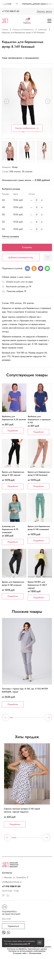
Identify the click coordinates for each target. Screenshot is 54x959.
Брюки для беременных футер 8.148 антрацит (13, 583)
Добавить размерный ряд (20, 257)
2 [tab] (14, 718)
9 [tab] (34, 718)
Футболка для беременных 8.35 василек (14, 418)
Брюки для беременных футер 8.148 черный (13, 473)
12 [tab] (42, 718)
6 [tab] (25, 718)
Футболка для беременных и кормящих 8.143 (39, 418)
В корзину (27, 247)
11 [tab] (39, 718)
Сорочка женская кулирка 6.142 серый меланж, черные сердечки (22, 810)
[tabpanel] (27, 662)
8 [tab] (31, 718)
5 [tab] (22, 718)
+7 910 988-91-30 (10, 11)
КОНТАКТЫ (7, 872)
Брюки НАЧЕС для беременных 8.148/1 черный (37, 583)
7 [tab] (28, 718)
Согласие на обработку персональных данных (27, 949)
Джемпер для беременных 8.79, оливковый (10, 528)
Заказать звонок (44, 11)
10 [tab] (37, 718)
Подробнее (13, 430)
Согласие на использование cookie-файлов (27, 951)
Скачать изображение (27, 128)
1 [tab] (11, 718)
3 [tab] (17, 718)
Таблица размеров (10, 236)
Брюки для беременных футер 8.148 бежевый (39, 473)
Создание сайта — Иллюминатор (27, 953)
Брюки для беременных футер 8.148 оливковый (39, 528)
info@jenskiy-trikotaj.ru (11, 881)
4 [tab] (19, 718)
